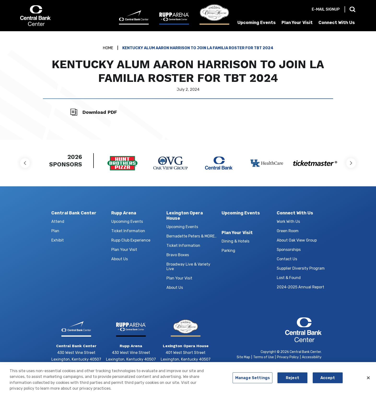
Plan (55, 231)
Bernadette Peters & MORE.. (191, 236)
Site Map (243, 357)
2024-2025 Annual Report (300, 287)
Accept (327, 379)
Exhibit (57, 240)
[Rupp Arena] (174, 18)
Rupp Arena (123, 213)
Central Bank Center (46, 15)
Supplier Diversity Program (301, 268)
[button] (25, 163)
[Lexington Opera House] (214, 14)
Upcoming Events (256, 22)
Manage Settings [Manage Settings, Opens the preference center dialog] (252, 379)
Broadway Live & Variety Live (188, 266)
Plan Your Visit (297, 22)
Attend (57, 221)
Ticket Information (128, 231)
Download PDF (99, 112)
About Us (119, 259)
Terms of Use (263, 357)
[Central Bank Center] (134, 17)
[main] (188, 85)
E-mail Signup (326, 9)
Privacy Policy (288, 357)
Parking (228, 250)
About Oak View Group (297, 240)
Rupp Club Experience (130, 240)
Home (108, 48)
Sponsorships (289, 249)
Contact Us (287, 259)
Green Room (288, 231)
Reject (292, 379)
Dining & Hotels (235, 241)
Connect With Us (336, 22)
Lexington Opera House (184, 215)
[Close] (368, 379)
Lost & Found (289, 277)
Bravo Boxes (177, 255)
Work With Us (288, 221)
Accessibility (312, 357)
